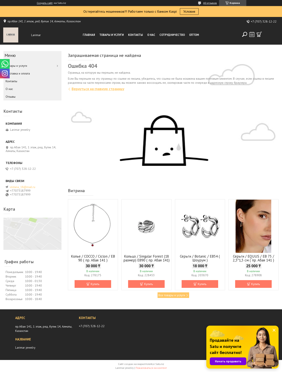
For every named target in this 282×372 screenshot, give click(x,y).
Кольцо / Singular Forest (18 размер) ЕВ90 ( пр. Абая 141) (146, 258)
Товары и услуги (111, 35)
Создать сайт (45, 3)
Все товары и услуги (171, 295)
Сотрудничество (172, 35)
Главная (89, 35)
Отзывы (10, 97)
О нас (151, 35)
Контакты (135, 35)
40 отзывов (210, 3)
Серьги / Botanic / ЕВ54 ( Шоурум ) (200, 258)
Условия (189, 11)
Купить (95, 284)
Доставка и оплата (18, 73)
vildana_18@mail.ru (22, 187)
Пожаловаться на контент (151, 367)
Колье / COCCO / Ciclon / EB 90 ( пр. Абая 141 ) (93, 258)
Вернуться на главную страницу (98, 89)
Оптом (194, 35)
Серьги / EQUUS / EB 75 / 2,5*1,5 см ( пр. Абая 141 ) (253, 258)
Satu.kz (159, 364)
